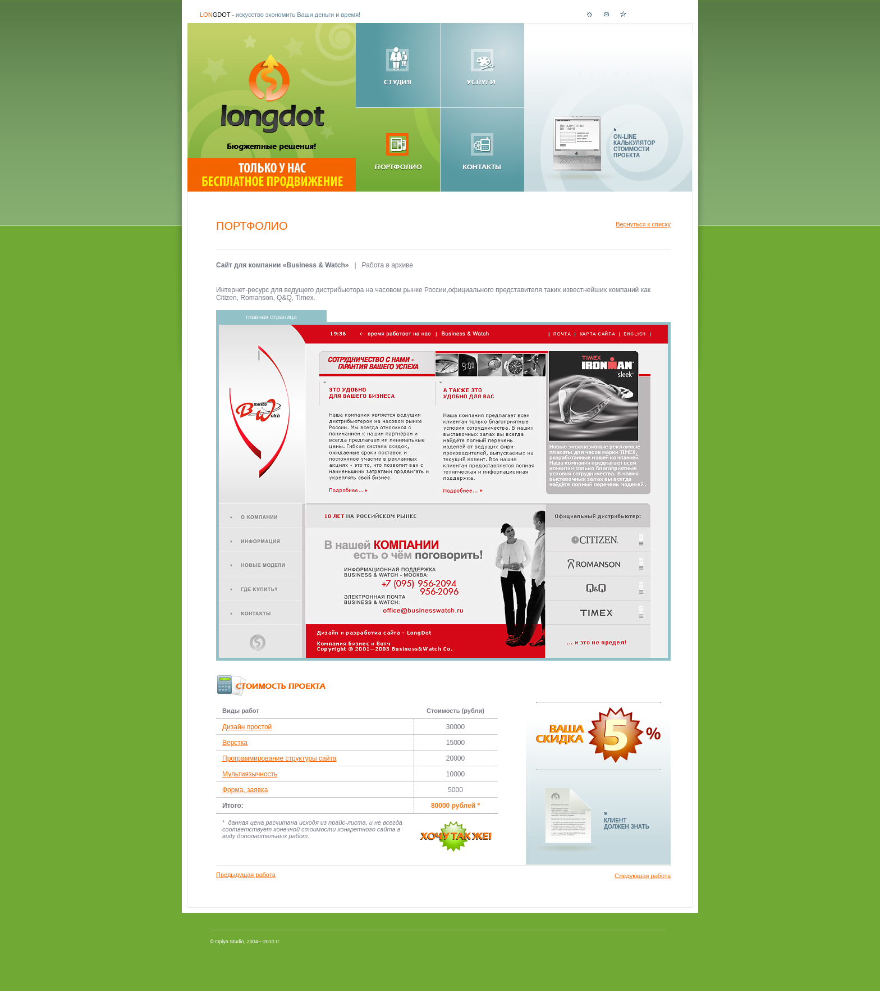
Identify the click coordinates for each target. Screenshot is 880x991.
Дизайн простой (247, 727)
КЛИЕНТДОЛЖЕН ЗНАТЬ (626, 823)
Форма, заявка (245, 790)
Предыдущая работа (246, 874)
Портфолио (252, 226)
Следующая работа (643, 875)
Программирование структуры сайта (279, 758)
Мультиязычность (249, 774)
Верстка (234, 743)
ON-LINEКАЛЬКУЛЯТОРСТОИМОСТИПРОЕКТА (634, 146)
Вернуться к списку (643, 224)
